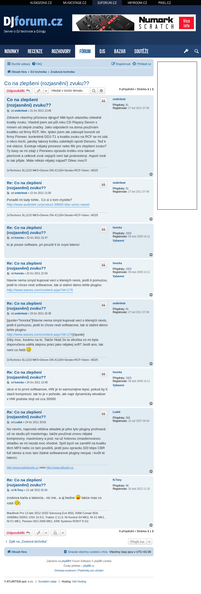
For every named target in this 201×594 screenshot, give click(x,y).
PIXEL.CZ (164, 3)
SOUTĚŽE (141, 50)
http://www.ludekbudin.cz (22, 467)
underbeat (119, 99)
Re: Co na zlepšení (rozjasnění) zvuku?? (26, 185)
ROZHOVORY (61, 50)
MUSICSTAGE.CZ (74, 3)
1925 (128, 233)
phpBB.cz (88, 565)
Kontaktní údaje (47, 581)
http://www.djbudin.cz (60, 467)
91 (127, 104)
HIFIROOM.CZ (137, 3)
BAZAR (119, 50)
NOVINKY (11, 50)
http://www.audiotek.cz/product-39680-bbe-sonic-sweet (48, 204)
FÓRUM (85, 50)
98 (127, 485)
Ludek (116, 412)
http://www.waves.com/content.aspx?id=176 (40, 290)
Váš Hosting (79, 581)
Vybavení (118, 240)
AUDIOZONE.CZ (41, 3)
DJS (102, 50)
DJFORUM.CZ (107, 3)
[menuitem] (37, 64)
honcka (117, 227)
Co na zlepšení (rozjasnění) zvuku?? (46, 83)
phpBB (66, 561)
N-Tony (117, 479)
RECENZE (35, 50)
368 (128, 417)
